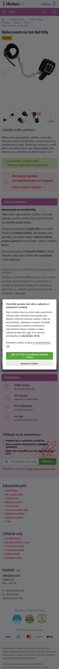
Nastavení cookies (29, 363)
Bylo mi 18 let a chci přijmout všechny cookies (29, 355)
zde (28, 332)
